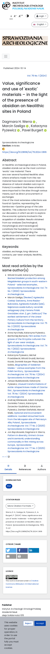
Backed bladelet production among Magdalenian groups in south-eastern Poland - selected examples (27, 281)
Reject (28, 623)
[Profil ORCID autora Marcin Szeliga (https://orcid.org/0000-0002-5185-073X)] (27, 126)
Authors (41, 468)
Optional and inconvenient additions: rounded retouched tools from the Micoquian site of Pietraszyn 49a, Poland (27, 417)
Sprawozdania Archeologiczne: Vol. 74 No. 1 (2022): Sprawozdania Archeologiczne (27, 291)
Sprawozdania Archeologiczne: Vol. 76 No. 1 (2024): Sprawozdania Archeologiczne (26, 374)
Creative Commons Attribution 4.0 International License (22, 583)
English (39, 24)
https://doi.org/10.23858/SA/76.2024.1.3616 (24, 151)
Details (8, 468)
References (25, 468)
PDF (9, 486)
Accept (40, 623)
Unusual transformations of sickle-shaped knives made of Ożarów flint (27, 387)
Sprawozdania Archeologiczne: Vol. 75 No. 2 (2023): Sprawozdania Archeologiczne (27, 326)
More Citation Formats (19, 505)
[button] (11, 550)
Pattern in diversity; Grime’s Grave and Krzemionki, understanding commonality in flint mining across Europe (25, 440)
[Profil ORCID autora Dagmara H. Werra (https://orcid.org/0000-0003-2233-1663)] (34, 121)
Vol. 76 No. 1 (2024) (37, 75)
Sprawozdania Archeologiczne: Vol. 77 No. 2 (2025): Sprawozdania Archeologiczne (26, 425)
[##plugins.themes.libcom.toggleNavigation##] (5, 56)
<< (3, 456)
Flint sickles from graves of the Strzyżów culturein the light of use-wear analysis (27, 339)
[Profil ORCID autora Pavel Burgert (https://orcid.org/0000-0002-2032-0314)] (45, 130)
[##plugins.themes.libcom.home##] (25, 40)
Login (40, 16)
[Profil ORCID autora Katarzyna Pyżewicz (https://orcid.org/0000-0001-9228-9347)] (19, 130)
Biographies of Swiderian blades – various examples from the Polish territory (26, 368)
